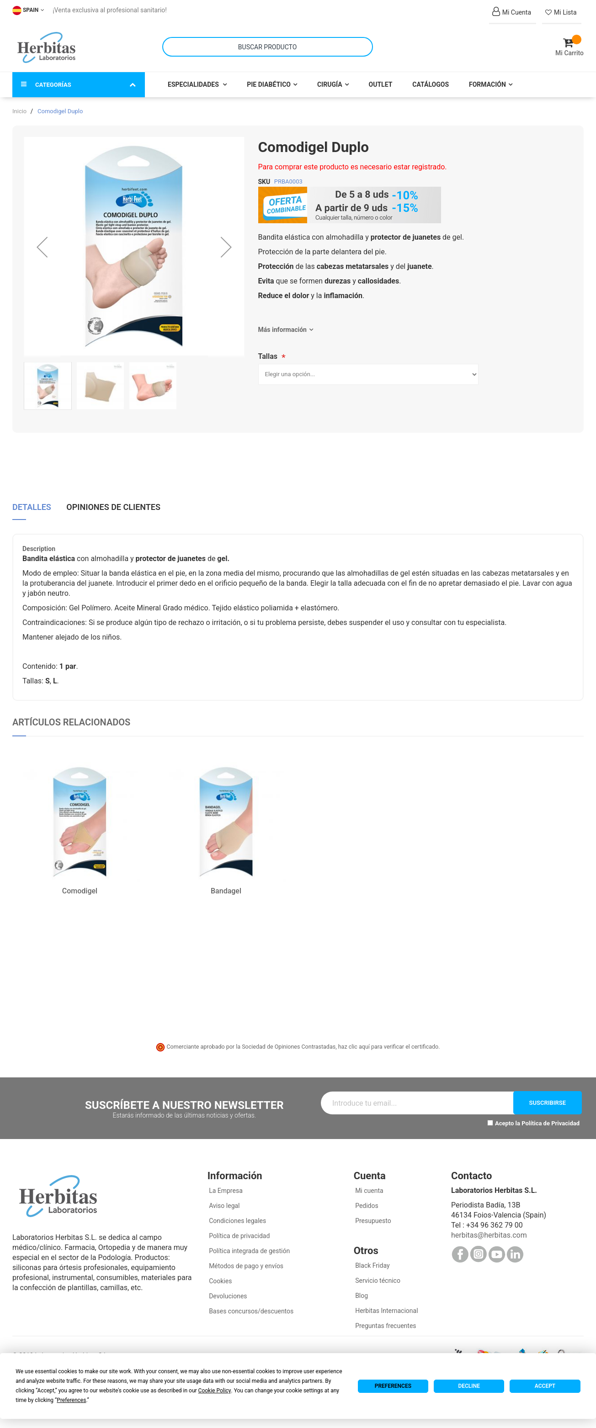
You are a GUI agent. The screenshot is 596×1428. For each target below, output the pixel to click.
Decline (469, 1386)
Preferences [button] (71, 1400)
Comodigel (79, 885)
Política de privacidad (239, 1230)
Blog (361, 1289)
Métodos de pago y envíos (246, 1260)
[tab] (31, 503)
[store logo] (46, 45)
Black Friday (372, 1259)
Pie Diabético (269, 78)
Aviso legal (224, 1199)
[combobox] (267, 44)
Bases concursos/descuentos (251, 1305)
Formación (487, 78)
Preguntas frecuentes (385, 1319)
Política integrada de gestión (249, 1245)
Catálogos (430, 78)
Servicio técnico (377, 1274)
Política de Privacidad (551, 1117)
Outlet (381, 78)
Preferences (393, 1386)
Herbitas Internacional (386, 1304)
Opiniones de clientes (113, 499)
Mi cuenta (368, 1184)
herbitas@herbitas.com (489, 1229)
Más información (282, 323)
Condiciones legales (237, 1214)
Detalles (31, 499)
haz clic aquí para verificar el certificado (388, 1040)
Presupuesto (372, 1214)
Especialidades (194, 78)
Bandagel (226, 885)
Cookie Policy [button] (214, 1390)
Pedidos (366, 1199)
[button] (42, 241)
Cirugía (329, 78)
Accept (545, 1386)
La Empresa (225, 1184)
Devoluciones (227, 1290)
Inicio (19, 105)
